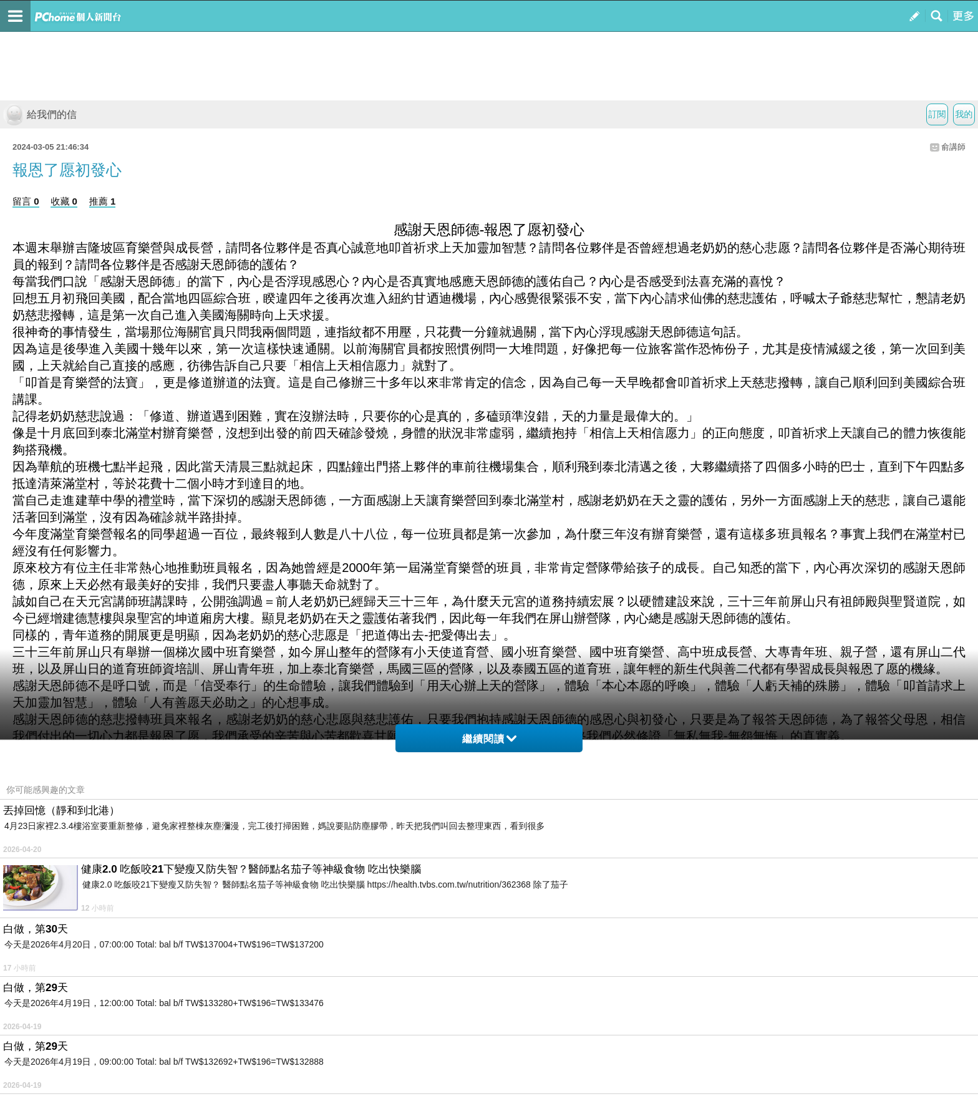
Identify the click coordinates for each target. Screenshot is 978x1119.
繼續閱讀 (489, 739)
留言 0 (25, 201)
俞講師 (953, 147)
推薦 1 (102, 201)
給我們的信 (40, 114)
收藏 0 (64, 201)
